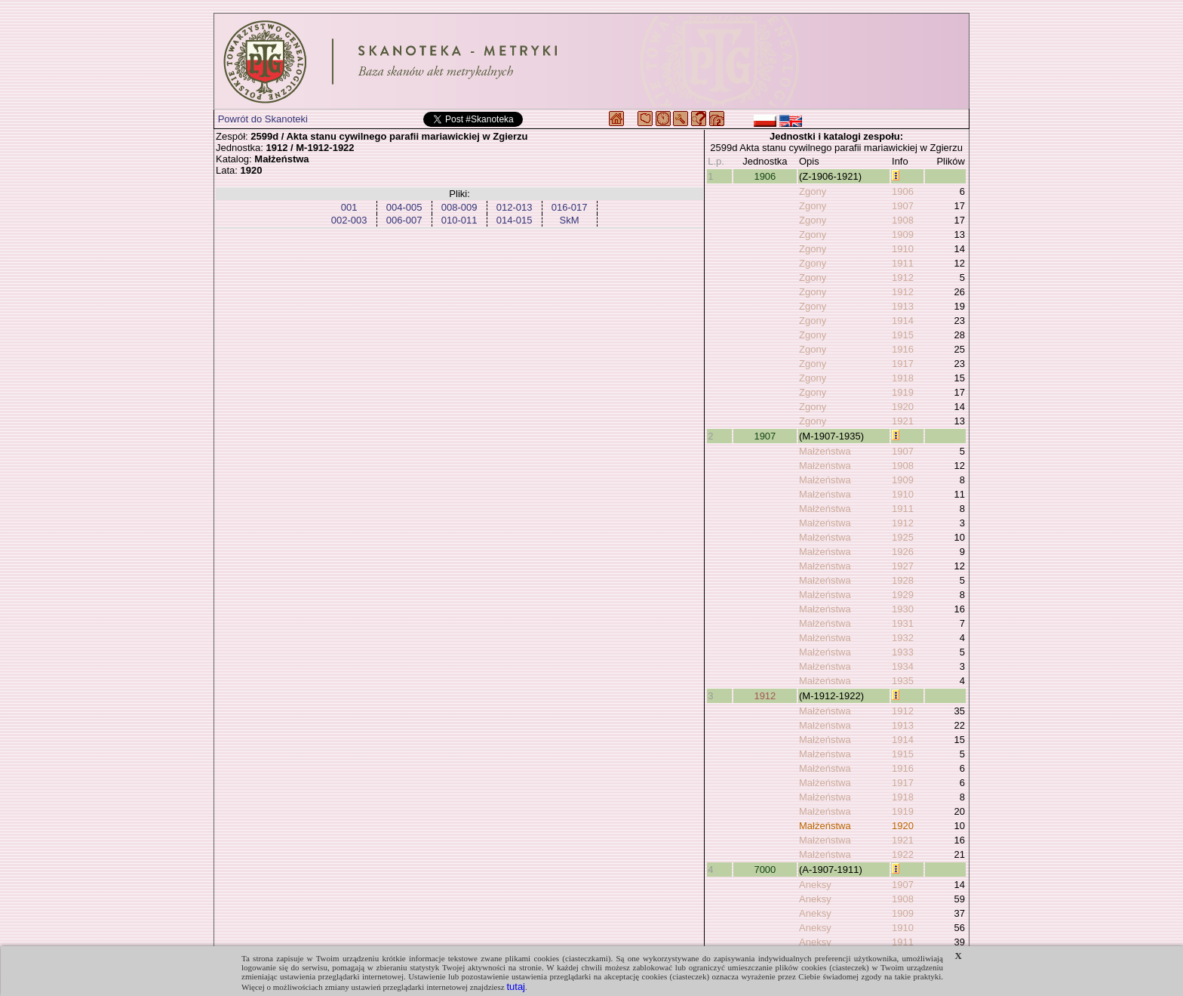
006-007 (404, 220)
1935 (903, 680)
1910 (903, 248)
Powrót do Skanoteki (263, 119)
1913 (903, 306)
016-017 (570, 207)
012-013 (514, 207)
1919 (903, 392)
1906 (765, 176)
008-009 (459, 207)
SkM (569, 220)
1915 (903, 335)
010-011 (459, 220)
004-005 (404, 207)
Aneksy (815, 884)
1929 (903, 594)
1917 (903, 363)
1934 (903, 666)
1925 (903, 537)
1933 (903, 652)
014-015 (514, 220)
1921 (903, 421)
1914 (903, 320)
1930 (903, 609)
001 (349, 207)
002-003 (349, 220)
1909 (903, 234)
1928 (903, 580)
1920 (903, 406)
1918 (903, 378)
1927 (903, 566)
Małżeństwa (825, 451)
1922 (903, 854)
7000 (765, 869)
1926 (903, 551)
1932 (903, 637)
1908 (903, 220)
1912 (903, 277)
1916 (903, 349)
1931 (903, 623)
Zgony (812, 191)
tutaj (515, 986)
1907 (903, 205)
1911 (903, 263)
